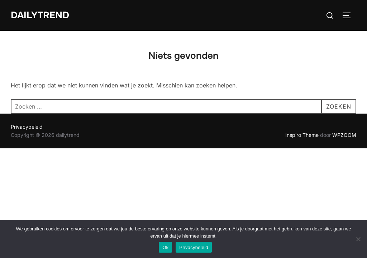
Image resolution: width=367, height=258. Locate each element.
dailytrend (40, 15)
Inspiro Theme (302, 135)
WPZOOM (344, 135)
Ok (165, 247)
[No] (358, 239)
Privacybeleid (27, 127)
